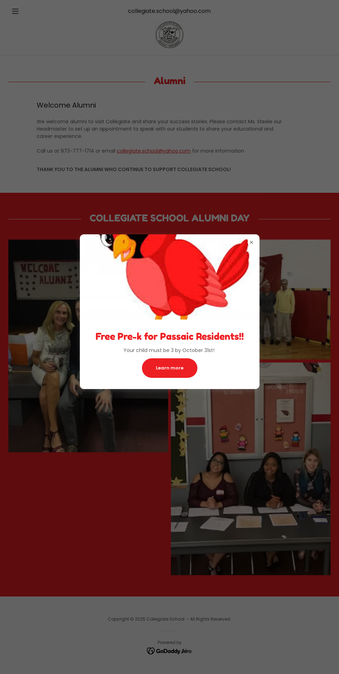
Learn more (169, 368)
